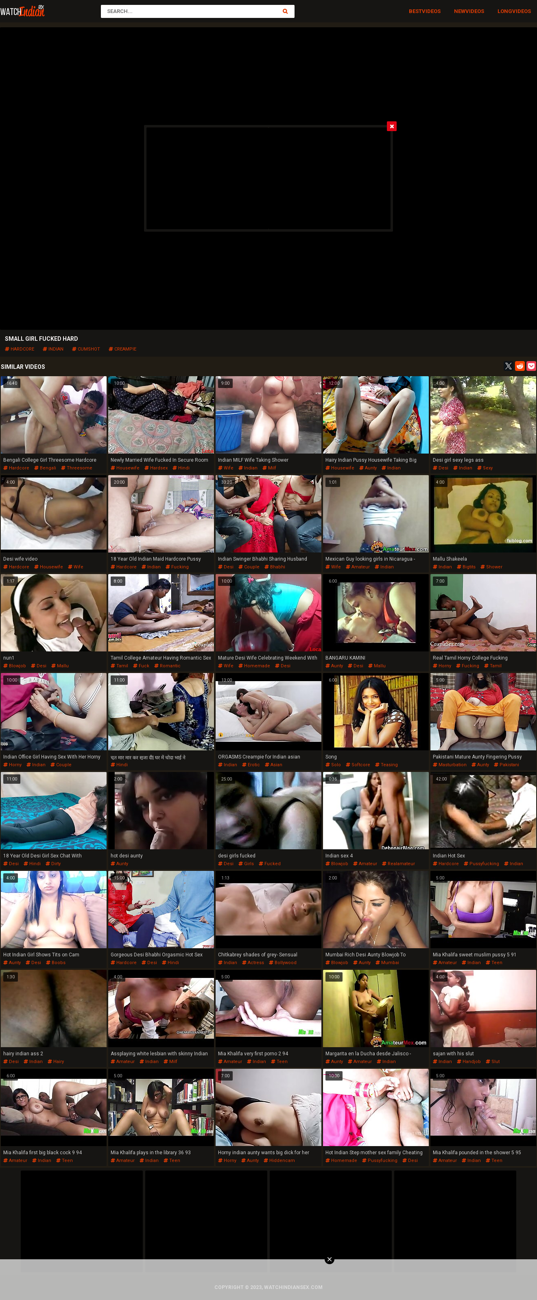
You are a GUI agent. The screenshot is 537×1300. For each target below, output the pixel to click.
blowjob (14, 666)
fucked (270, 863)
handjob (469, 1061)
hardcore (19, 349)
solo (333, 764)
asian (273, 764)
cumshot (86, 349)
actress (253, 962)
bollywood (283, 962)
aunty (368, 468)
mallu (60, 666)
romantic (167, 666)
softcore (358, 764)
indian (53, 349)
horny (442, 666)
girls (246, 863)
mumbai (387, 962)
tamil (119, 666)
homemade (254, 666)
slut (493, 1061)
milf (269, 468)
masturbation (450, 764)
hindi (181, 468)
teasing (386, 764)
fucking (177, 567)
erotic (251, 764)
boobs (55, 962)
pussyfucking (481, 863)
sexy (485, 468)
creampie (122, 349)
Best (415, 11)
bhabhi (274, 567)
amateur (358, 567)
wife (226, 468)
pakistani (506, 764)
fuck (141, 666)
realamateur (398, 863)
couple (249, 567)
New (459, 11)
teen (494, 962)
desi (440, 468)
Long (505, 11)
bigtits (466, 567)
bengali (45, 468)
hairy (56, 1061)
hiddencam (279, 1160)
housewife (125, 468)
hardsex (156, 468)
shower (491, 567)
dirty (53, 863)
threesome (76, 468)
